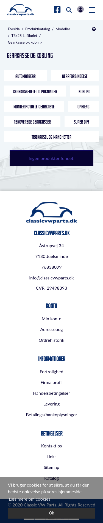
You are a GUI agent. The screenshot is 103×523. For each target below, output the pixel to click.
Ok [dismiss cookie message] (51, 513)
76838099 (51, 266)
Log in (80, 9)
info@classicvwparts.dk (51, 277)
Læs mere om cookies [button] (29, 498)
